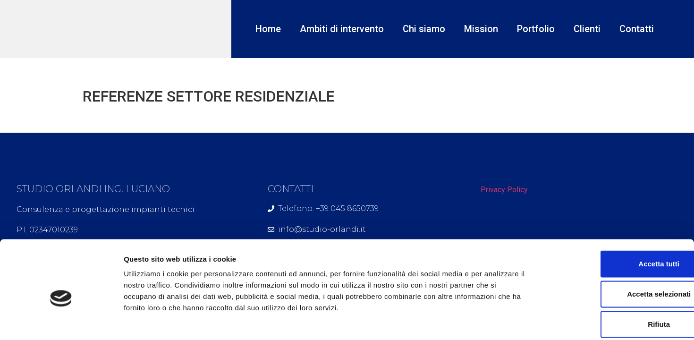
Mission (481, 28)
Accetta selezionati (615, 248)
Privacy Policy (504, 189)
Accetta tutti (615, 217)
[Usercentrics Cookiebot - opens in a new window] (61, 321)
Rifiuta (615, 278)
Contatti (636, 28)
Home (268, 28)
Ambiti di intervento (342, 28)
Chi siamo (424, 28)
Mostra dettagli (496, 321)
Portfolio (536, 28)
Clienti (587, 28)
